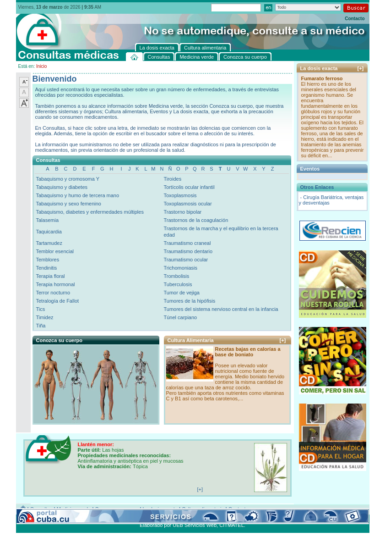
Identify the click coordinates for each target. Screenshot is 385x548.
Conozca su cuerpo (117, 509)
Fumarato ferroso (322, 78)
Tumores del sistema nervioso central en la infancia (220, 309)
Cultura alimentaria (203, 509)
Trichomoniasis (180, 268)
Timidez (45, 317)
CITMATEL (231, 525)
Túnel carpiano (180, 317)
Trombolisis (176, 276)
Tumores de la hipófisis (189, 301)
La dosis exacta (160, 509)
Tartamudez (49, 243)
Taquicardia (49, 231)
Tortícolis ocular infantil (188, 187)
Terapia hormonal (55, 284)
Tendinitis (46, 268)
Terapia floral (50, 276)
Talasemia (47, 220)
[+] (283, 340)
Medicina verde (74, 509)
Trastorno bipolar (182, 212)
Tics (40, 309)
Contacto (354, 18)
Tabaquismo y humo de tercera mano (77, 195)
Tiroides (172, 179)
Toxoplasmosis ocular (187, 203)
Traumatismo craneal (187, 243)
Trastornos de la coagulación (195, 220)
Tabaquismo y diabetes (62, 187)
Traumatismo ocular (185, 259)
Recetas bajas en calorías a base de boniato (248, 351)
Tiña (41, 325)
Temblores (48, 259)
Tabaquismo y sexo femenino (68, 203)
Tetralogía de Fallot (57, 301)
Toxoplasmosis (179, 195)
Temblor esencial (55, 251)
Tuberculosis (177, 284)
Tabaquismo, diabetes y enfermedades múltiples (90, 212)
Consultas (41, 509)
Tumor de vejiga (181, 292)
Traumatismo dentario (187, 251)
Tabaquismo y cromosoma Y (68, 179)
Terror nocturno (53, 292)
